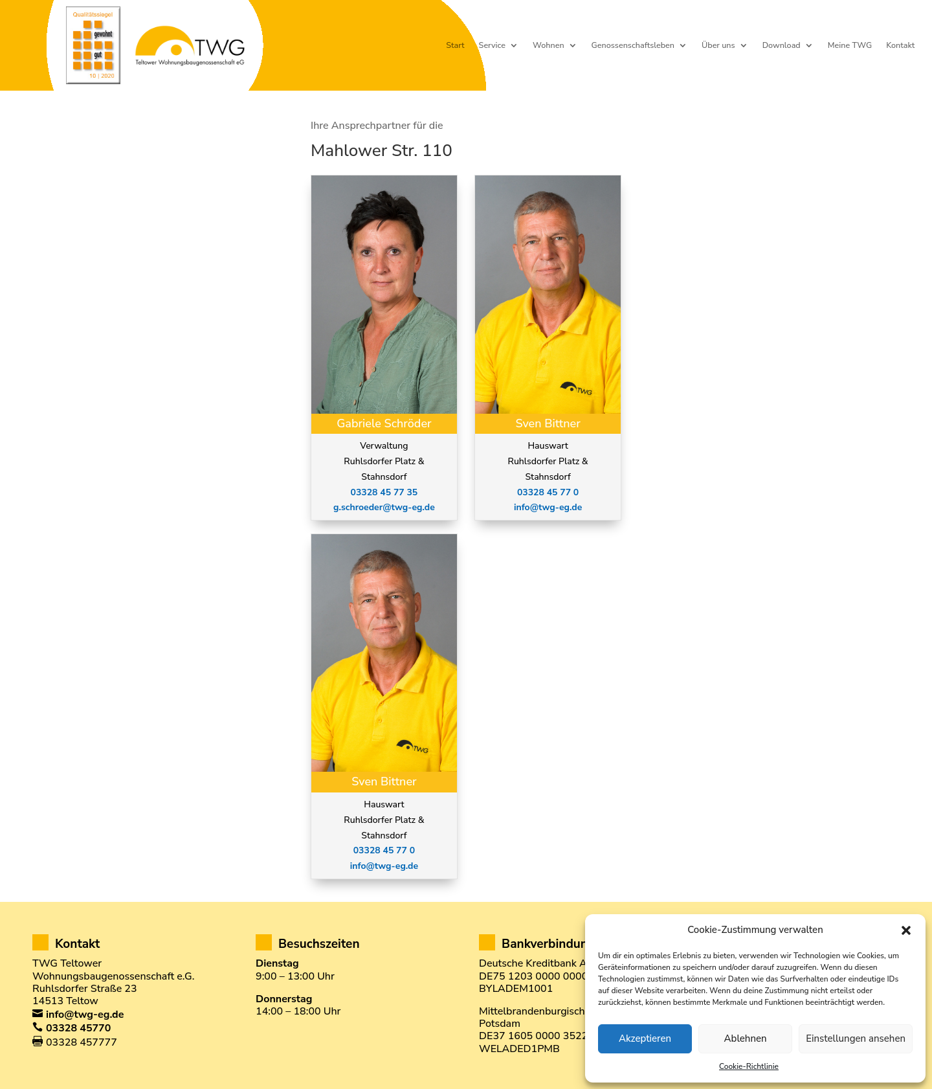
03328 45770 (78, 1028)
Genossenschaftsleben (633, 46)
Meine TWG (850, 46)
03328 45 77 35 (384, 492)
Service (492, 46)
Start (455, 46)
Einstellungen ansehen (855, 1038)
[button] (906, 930)
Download (781, 46)
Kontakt (900, 46)
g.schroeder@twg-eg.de (384, 507)
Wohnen (548, 46)
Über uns (718, 46)
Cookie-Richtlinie (749, 1066)
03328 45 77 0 (384, 850)
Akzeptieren (645, 1038)
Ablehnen (745, 1038)
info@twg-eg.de (384, 866)
